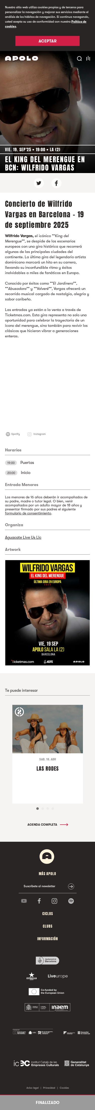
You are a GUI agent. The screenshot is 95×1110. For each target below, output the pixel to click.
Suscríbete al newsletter (39, 886)
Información (47, 938)
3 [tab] (47, 808)
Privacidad (49, 1087)
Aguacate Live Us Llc (23, 537)
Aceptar (47, 41)
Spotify (15, 434)
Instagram (40, 434)
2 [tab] (42, 808)
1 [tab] (37, 808)
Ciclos (47, 913)
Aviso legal (32, 1087)
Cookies (64, 1087)
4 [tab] (52, 808)
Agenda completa (47, 824)
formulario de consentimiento (28, 513)
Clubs (47, 926)
